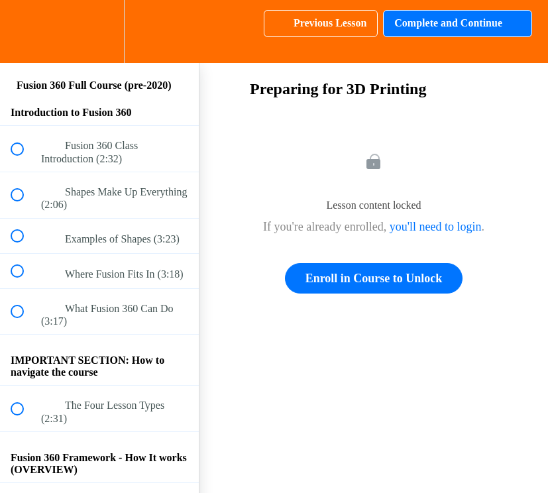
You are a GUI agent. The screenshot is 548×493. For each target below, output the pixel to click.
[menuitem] (99, 31)
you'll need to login (436, 226)
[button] (24, 31)
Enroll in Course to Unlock (374, 278)
